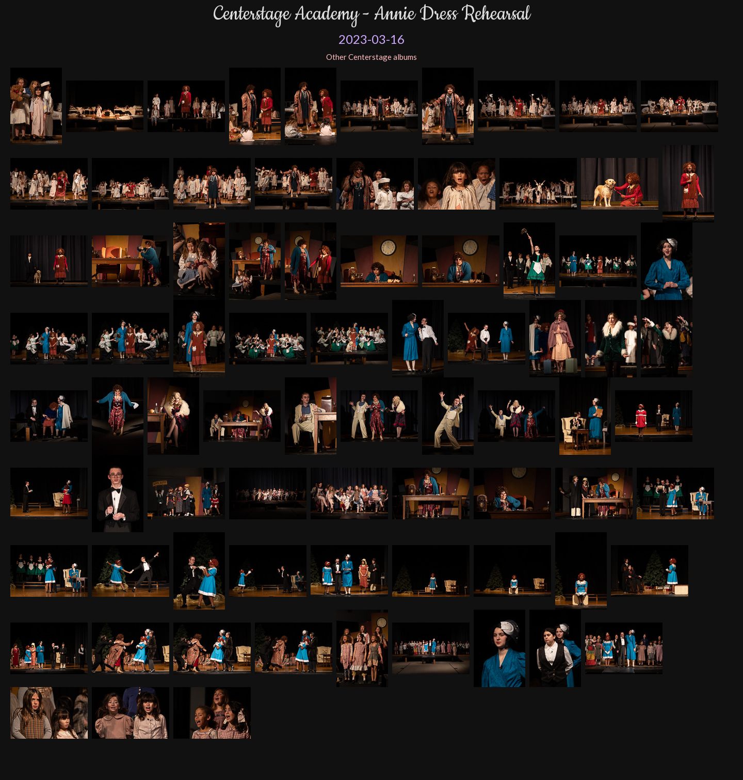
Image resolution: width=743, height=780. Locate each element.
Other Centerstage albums (371, 56)
